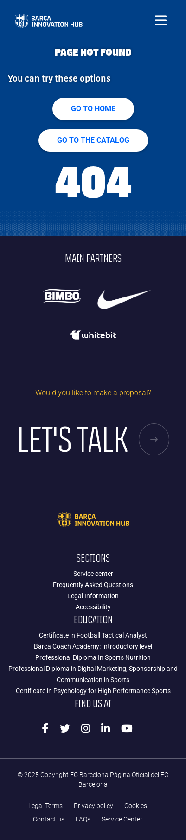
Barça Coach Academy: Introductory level (93, 646)
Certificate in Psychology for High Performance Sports (93, 691)
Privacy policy (93, 806)
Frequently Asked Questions (93, 584)
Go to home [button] (93, 108)
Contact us (48, 819)
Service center (93, 573)
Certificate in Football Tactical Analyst (93, 635)
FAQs (83, 819)
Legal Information (93, 596)
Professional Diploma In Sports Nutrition (93, 657)
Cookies (135, 806)
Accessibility (93, 607)
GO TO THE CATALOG (93, 140)
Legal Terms (45, 806)
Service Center (122, 819)
